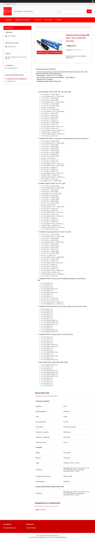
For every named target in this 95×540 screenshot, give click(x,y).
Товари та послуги (22, 20)
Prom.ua (56, 535)
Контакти (48, 20)
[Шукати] (89, 11)
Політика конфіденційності (59, 537)
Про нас (38, 20)
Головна (8, 20)
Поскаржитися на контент (44, 537)
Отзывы (58, 20)
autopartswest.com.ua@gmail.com (17, 78)
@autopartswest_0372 (9, 527)
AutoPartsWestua (31, 527)
